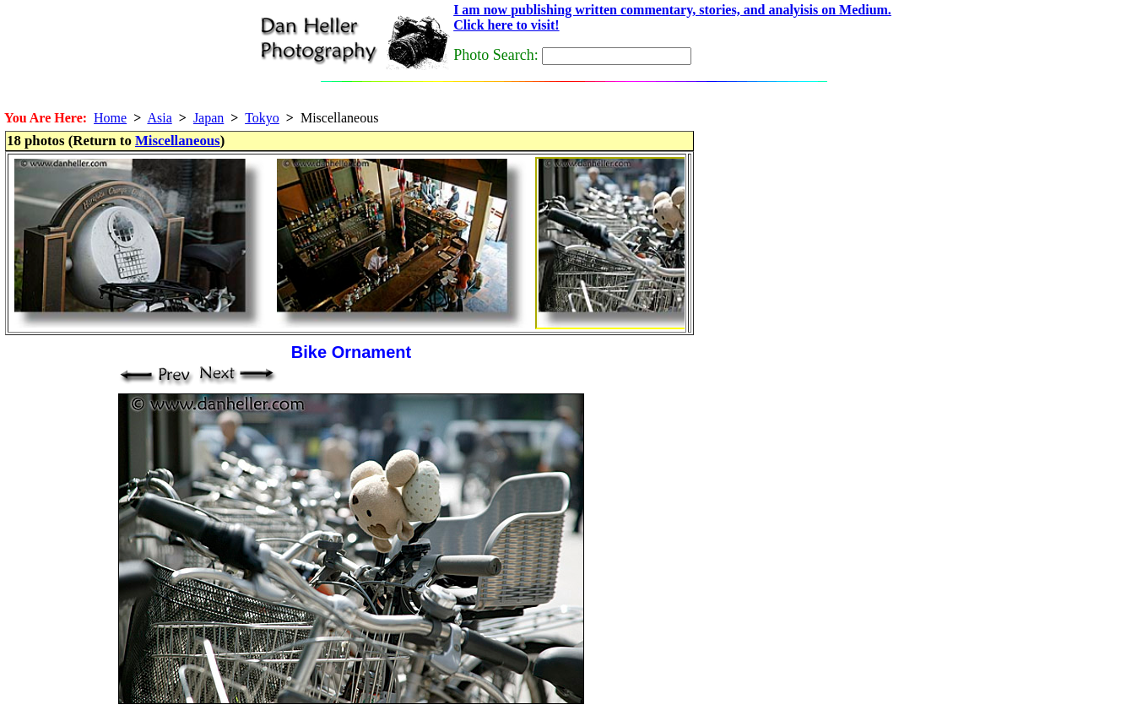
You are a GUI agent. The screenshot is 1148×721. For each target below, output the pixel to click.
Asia (159, 118)
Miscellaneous (177, 141)
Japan (208, 118)
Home (110, 118)
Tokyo (262, 118)
